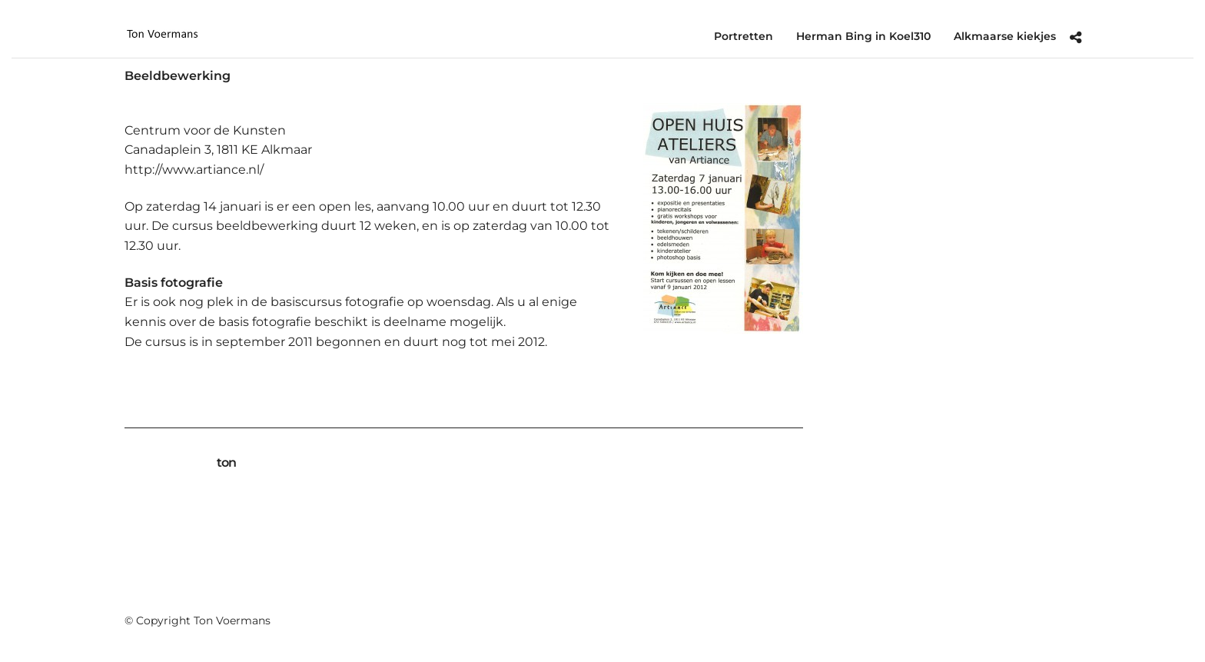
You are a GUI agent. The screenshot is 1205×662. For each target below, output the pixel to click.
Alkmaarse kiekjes (1005, 36)
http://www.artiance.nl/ (194, 169)
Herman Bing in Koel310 (863, 36)
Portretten (743, 36)
